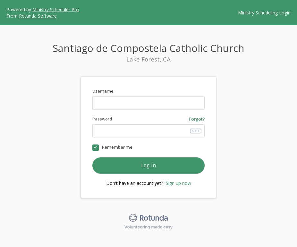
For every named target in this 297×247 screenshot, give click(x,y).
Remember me (117, 147)
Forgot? (197, 119)
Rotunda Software (38, 16)
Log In (148, 165)
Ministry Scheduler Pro (55, 9)
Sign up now (178, 183)
